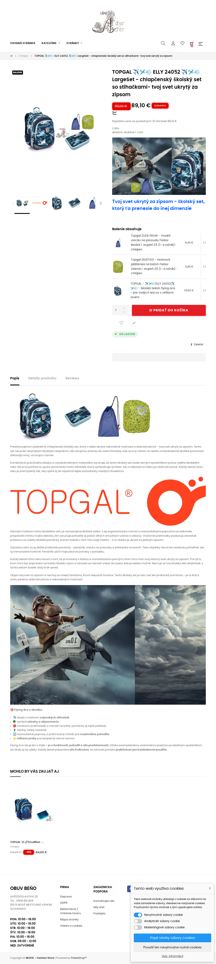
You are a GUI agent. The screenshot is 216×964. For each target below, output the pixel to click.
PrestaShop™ (79, 958)
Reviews (72, 378)
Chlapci (15, 847)
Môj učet (98, 907)
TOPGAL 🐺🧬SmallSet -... (27, 842)
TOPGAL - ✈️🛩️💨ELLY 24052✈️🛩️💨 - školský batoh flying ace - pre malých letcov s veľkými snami (152, 290)
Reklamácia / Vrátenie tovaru (70, 911)
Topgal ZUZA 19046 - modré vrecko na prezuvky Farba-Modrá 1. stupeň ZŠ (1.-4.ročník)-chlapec (153, 242)
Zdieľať (198, 344)
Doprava (66, 896)
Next (101, 203)
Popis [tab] (14, 378)
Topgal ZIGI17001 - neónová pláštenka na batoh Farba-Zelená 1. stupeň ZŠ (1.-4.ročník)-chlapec (154, 266)
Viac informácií (172, 956)
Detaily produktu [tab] (42, 378)
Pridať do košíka (168, 310)
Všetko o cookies (71, 926)
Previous (13, 203)
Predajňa (99, 913)
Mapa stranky (69, 919)
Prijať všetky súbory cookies (172, 938)
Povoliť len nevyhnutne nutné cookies (172, 947)
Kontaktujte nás (103, 901)
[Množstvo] (120, 310)
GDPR (63, 903)
